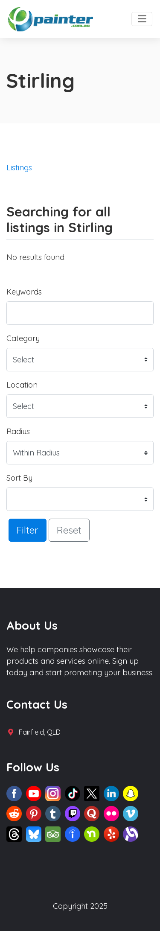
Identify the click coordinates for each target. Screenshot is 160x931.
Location (22, 385)
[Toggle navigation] (141, 19)
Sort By (19, 478)
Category (23, 338)
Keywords (24, 292)
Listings (19, 167)
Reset (69, 530)
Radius (18, 431)
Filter (27, 530)
